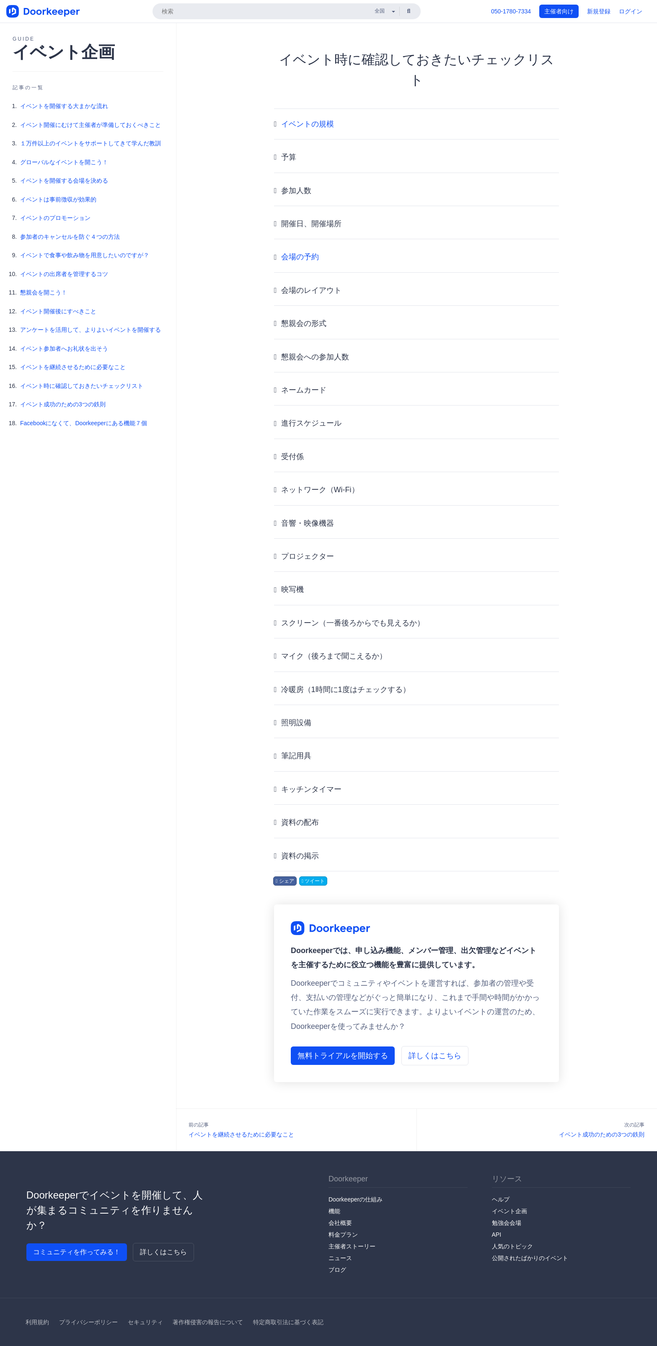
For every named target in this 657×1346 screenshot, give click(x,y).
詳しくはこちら (435, 1055)
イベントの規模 (307, 124)
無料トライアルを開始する (342, 1055)
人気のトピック (512, 1246)
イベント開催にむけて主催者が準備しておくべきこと (90, 124)
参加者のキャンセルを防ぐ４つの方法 (70, 236)
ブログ (337, 1269)
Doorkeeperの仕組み (355, 1199)
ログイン (630, 11)
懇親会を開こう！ (43, 292)
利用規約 (37, 1322)
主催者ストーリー (351, 1246)
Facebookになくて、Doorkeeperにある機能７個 (83, 423)
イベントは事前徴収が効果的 (58, 199)
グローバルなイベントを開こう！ (64, 162)
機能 (334, 1211)
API (497, 1234)
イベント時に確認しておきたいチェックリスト (81, 385)
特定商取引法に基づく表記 (288, 1322)
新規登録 (598, 11)
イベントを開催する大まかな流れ (64, 106)
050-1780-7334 (511, 11)
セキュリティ (145, 1322)
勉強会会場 (506, 1222)
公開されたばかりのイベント (530, 1258)
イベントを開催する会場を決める (64, 180)
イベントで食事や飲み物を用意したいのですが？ (84, 255)
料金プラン (343, 1234)
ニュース (340, 1258)
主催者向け (559, 11)
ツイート (313, 881)
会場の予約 (300, 257)
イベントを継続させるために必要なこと (73, 367)
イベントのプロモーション (55, 217)
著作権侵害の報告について (208, 1322)
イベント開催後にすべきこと (58, 311)
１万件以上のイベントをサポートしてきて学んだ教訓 (90, 143)
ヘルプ (501, 1199)
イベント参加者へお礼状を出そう (64, 348)
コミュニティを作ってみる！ (76, 1252)
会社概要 (340, 1222)
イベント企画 (509, 1211)
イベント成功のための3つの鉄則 (63, 404)
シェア (285, 881)
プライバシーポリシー (88, 1322)
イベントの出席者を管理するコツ (64, 274)
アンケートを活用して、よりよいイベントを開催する (90, 329)
